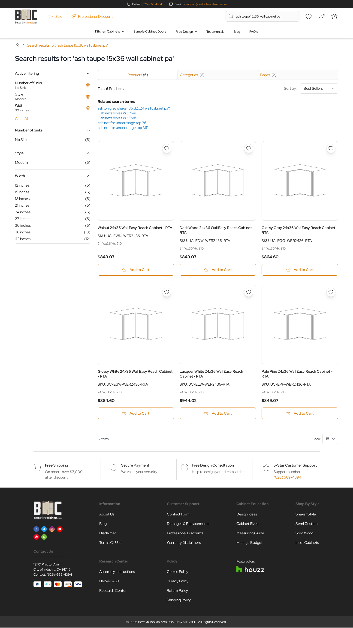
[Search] (231, 16)
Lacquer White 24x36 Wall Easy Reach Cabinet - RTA (211, 374)
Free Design (184, 32)
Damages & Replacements (188, 524)
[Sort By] (319, 88)
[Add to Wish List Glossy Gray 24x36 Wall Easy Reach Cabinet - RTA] (330, 148)
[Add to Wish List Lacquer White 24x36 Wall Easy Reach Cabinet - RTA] (248, 292)
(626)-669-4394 (59, 575)
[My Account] (321, 16)
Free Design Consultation (213, 465)
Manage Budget (249, 543)
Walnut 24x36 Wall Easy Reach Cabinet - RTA (135, 227)
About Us (106, 514)
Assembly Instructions (117, 572)
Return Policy (177, 591)
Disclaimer (107, 533)
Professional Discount (92, 16)
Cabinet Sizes (247, 524)
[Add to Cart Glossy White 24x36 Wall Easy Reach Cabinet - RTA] (136, 414)
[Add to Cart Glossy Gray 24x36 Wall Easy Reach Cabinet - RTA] (300, 270)
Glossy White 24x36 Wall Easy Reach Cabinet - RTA (135, 374)
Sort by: (311, 88)
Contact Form (178, 514)
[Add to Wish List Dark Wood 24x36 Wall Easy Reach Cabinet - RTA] (248, 148)
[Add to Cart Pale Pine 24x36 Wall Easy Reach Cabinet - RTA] (300, 414)
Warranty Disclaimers (184, 543)
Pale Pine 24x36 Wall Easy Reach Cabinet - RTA (297, 374)
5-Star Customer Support (295, 465)
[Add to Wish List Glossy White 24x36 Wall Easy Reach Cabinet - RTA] (166, 292)
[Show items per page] (330, 439)
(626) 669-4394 (152, 4)
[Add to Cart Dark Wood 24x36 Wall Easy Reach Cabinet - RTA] (218, 270)
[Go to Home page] (26, 16)
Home (17, 45)
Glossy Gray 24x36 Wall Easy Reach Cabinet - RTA (300, 230)
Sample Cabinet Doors (149, 31)
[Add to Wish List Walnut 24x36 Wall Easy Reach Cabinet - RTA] (166, 148)
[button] (52, 73)
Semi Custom (307, 524)
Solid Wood (304, 533)
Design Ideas (246, 514)
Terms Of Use (110, 543)
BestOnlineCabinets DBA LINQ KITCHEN (167, 622)
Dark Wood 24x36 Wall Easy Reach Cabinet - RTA (217, 230)
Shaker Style (306, 514)
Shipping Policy (179, 600)
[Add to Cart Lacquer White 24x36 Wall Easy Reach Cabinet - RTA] (218, 414)
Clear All (21, 118)
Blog (237, 32)
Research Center (113, 591)
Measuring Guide (250, 533)
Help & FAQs (109, 581)
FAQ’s (253, 32)
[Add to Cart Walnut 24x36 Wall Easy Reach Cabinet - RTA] (136, 270)
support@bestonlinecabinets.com (206, 4)
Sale (55, 16)
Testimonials (215, 32)
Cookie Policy (177, 572)
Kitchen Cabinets (107, 31)
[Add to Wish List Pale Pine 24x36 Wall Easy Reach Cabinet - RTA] (330, 292)
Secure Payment (135, 465)
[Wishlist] (308, 16)
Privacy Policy (177, 581)
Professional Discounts (185, 533)
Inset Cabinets (307, 543)
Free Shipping (56, 465)
